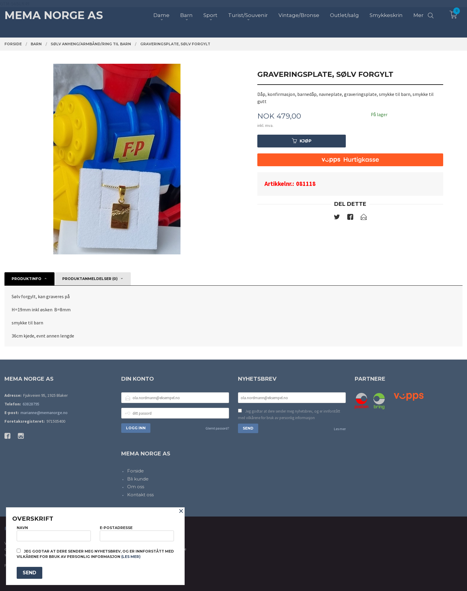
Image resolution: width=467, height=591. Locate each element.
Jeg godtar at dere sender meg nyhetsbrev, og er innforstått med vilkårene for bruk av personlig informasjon (289, 414)
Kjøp (302, 141)
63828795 (31, 404)
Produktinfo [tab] (26, 278)
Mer (418, 15)
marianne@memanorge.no (44, 412)
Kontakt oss (140, 494)
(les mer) (131, 556)
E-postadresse (137, 533)
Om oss (135, 486)
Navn (54, 533)
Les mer (340, 429)
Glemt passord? (217, 428)
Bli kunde (138, 479)
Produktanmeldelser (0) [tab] (90, 278)
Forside (135, 471)
